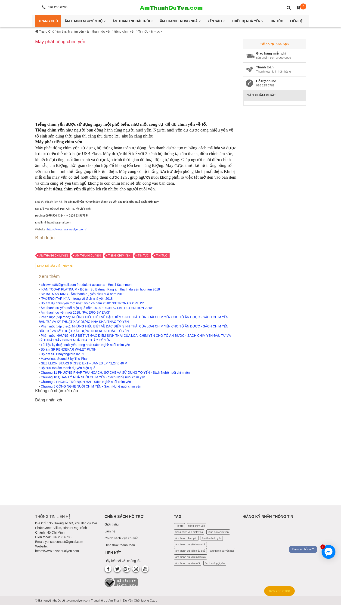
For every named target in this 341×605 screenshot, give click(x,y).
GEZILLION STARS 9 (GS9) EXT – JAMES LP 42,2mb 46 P (84, 363)
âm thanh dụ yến (88, 255)
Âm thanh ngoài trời (132, 21)
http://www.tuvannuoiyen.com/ (66, 229)
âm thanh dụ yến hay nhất (190, 544)
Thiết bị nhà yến (247, 21)
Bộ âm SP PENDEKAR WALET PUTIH (68, 349)
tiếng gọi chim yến (218, 532)
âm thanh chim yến (53, 255)
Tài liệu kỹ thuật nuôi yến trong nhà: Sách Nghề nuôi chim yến (85, 345)
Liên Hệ (296, 21)
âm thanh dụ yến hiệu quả (190, 550)
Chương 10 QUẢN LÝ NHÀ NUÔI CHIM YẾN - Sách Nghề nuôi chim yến (93, 377)
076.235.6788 (279, 591)
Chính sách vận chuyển (122, 538)
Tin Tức (276, 21)
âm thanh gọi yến (215, 563)
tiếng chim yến (119, 255)
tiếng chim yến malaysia (189, 532)
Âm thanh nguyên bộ (85, 21)
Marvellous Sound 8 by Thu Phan (65, 359)
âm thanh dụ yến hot (222, 550)
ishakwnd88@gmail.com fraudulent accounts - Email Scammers (86, 285)
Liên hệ (110, 531)
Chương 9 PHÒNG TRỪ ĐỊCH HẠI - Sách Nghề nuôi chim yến (86, 382)
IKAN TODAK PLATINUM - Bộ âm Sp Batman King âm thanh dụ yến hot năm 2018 (100, 289)
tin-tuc (161, 255)
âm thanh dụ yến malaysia (190, 557)
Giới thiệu (112, 524)
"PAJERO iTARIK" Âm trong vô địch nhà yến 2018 (77, 298)
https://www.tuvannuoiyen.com (57, 551)
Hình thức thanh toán (120, 545)
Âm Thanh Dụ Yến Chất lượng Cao (132, 600)
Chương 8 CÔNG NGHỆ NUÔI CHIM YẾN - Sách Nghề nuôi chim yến (91, 386)
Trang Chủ (48, 21)
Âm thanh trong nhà (180, 21)
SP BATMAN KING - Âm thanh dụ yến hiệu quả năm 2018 (82, 294)
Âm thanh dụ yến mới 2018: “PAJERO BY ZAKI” (75, 312)
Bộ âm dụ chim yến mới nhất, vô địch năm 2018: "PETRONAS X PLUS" (92, 303)
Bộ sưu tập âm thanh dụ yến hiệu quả (68, 368)
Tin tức (143, 255)
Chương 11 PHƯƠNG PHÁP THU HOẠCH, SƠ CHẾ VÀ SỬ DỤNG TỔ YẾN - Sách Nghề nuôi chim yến (115, 372)
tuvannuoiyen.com (78, 600)
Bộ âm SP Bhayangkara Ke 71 (63, 354)
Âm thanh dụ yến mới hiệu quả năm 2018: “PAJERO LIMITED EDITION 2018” (97, 308)
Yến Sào (216, 21)
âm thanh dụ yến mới (187, 563)
